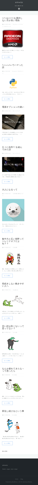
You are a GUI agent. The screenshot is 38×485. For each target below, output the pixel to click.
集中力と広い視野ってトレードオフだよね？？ (13, 241)
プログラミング (7, 26)
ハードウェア (17, 111)
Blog (22, 479)
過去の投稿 (4, 451)
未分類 (15, 193)
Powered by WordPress (12, 482)
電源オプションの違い (13, 107)
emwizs (19, 2)
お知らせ (16, 290)
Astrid (24, 482)
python (16, 24)
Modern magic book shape (9, 469)
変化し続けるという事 (13, 411)
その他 (15, 332)
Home (16, 479)
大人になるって (10, 190)
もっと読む (7, 57)
